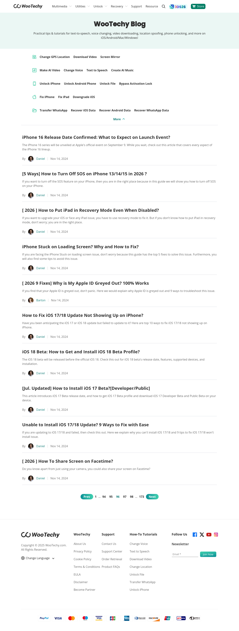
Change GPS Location (55, 57)
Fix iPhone (47, 97)
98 (131, 497)
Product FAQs (111, 567)
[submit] (208, 554)
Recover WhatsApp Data (151, 110)
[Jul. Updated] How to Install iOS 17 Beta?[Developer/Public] (86, 388)
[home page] (28, 7)
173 (141, 497)
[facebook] (194, 534)
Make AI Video (50, 70)
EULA (77, 574)
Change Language (37, 558)
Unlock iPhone (50, 84)
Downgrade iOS (84, 97)
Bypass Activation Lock (135, 84)
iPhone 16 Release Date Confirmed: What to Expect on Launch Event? (96, 137)
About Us (80, 544)
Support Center (112, 551)
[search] (164, 6)
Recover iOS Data (83, 110)
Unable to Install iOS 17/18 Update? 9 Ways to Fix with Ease (85, 425)
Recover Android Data (114, 110)
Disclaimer (81, 582)
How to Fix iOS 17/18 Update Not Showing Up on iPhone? (82, 315)
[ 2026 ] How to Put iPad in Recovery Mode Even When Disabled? (90, 210)
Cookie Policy (82, 559)
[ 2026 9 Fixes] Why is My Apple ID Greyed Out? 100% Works (85, 283)
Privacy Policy (83, 551)
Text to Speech (97, 70)
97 (124, 497)
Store (198, 6)
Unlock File (108, 84)
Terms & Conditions (87, 567)
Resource (152, 6)
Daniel (40, 159)
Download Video (85, 57)
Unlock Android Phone (80, 84)
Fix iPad (63, 97)
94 (104, 497)
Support (136, 6)
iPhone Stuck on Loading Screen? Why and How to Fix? (80, 247)
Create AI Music (122, 70)
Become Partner (84, 590)
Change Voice (73, 70)
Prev (87, 497)
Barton (40, 300)
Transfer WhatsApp (53, 110)
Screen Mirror (110, 57)
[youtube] (208, 534)
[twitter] (201, 534)
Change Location (141, 567)
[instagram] (215, 534)
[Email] (185, 554)
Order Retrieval (112, 559)
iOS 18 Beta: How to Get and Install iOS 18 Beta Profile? (81, 352)
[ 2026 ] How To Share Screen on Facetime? (67, 461)
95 (110, 497)
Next (152, 497)
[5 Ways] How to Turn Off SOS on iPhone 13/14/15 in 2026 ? (84, 174)
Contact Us (109, 544)
